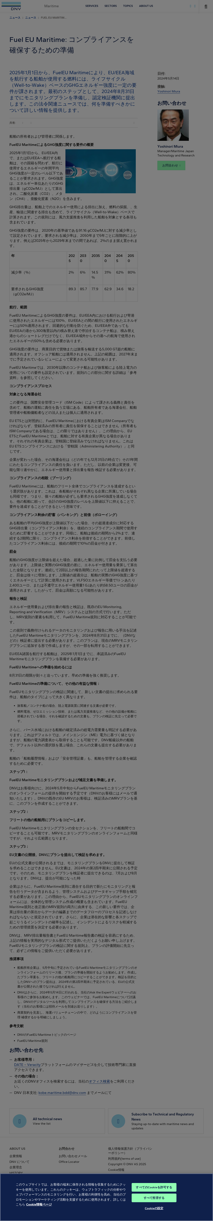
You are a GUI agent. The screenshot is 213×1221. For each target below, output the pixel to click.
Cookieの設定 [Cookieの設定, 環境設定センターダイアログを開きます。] (154, 1214)
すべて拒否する (154, 1204)
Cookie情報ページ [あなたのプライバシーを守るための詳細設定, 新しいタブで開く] (39, 1211)
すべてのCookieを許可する (154, 1193)
